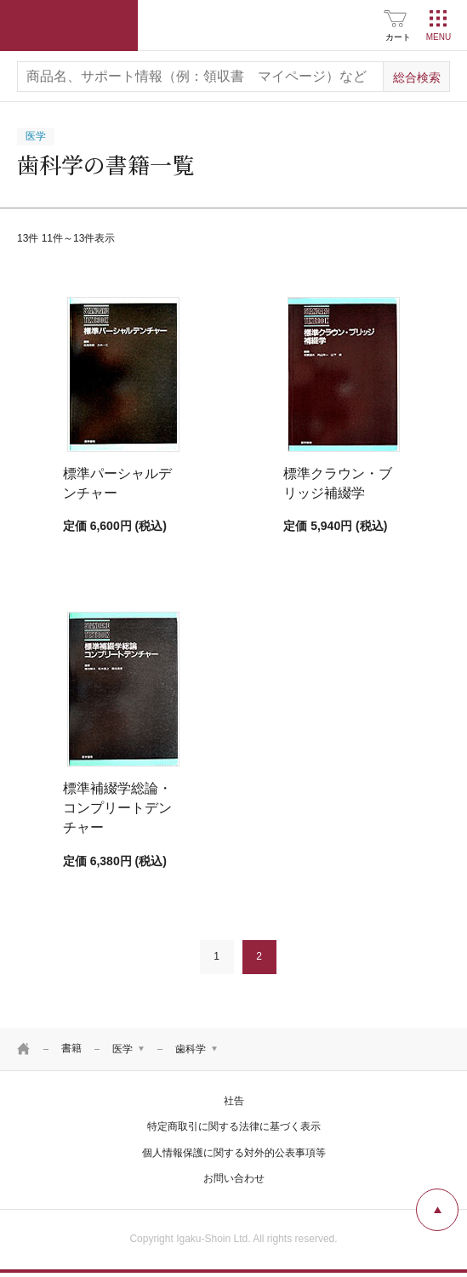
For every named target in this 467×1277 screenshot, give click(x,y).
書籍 (71, 1048)
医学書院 (69, 25)
